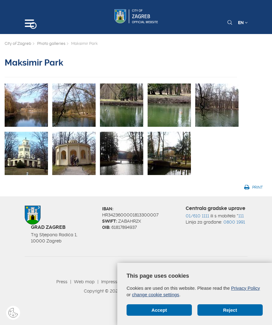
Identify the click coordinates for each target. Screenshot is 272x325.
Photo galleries (51, 43)
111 (241, 215)
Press (61, 281)
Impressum (112, 281)
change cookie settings (155, 294)
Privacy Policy (245, 288)
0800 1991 (234, 222)
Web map (84, 281)
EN (243, 22)
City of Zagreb (18, 43)
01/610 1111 (197, 215)
